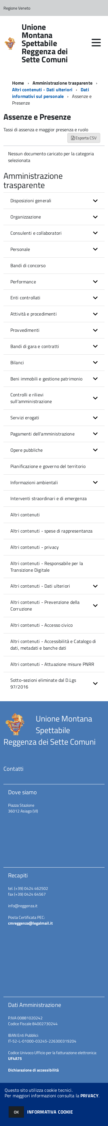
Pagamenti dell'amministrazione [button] (42, 433)
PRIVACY (89, 1095)
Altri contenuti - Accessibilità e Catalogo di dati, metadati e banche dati (53, 644)
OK (16, 1112)
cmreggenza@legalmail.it (30, 923)
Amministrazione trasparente (62, 82)
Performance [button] (23, 281)
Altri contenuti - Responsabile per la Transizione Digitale (46, 566)
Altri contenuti (25, 514)
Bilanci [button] (17, 362)
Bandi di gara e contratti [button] (34, 346)
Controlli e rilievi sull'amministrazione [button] (31, 398)
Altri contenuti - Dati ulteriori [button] (40, 585)
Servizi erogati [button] (24, 417)
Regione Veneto (16, 8)
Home (18, 82)
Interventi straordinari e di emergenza (48, 498)
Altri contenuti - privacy (34, 547)
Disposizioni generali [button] (30, 200)
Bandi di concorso (28, 265)
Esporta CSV (83, 138)
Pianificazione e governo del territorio (48, 466)
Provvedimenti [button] (24, 330)
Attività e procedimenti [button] (33, 313)
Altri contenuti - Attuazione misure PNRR (52, 664)
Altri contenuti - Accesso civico (41, 625)
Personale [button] (20, 249)
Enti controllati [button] (25, 297)
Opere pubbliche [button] (26, 450)
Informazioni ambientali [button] (34, 482)
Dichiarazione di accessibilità (33, 1070)
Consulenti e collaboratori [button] (36, 232)
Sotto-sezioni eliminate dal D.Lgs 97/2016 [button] (43, 683)
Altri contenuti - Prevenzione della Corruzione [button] (45, 605)
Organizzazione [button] (25, 216)
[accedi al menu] (96, 42)
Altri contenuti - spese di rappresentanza (51, 530)
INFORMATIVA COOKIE (50, 1111)
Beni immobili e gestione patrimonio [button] (46, 378)
